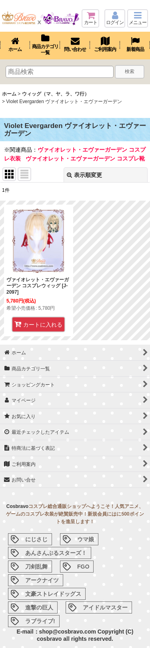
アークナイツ (42, 580)
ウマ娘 (85, 539)
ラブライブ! (40, 621)
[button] (137, 18)
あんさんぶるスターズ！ (56, 553)
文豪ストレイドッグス (53, 594)
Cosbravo (17, 506)
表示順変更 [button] (84, 175)
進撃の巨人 (39, 607)
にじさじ (36, 539)
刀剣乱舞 (36, 566)
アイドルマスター (105, 607)
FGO (83, 566)
